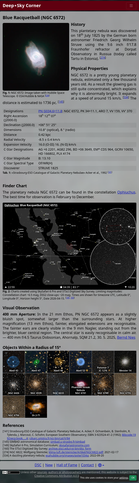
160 (72, 297)
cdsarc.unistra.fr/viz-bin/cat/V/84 (49, 438)
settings (123, 477)
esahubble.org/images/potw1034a (67, 455)
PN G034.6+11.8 (50, 111)
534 (47, 95)
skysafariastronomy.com (74, 445)
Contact (87, 465)
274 (102, 57)
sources (42, 472)
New (49, 465)
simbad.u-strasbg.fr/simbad (67, 442)
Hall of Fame (67, 465)
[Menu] (131, 5)
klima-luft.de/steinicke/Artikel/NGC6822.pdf (76, 452)
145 (61, 102)
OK (133, 477)
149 (67, 297)
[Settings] (101, 465)
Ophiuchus (126, 192)
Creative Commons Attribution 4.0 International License (69, 476)
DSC (38, 465)
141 (110, 172)
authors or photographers (64, 472)
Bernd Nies (126, 337)
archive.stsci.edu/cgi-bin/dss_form (70, 448)
